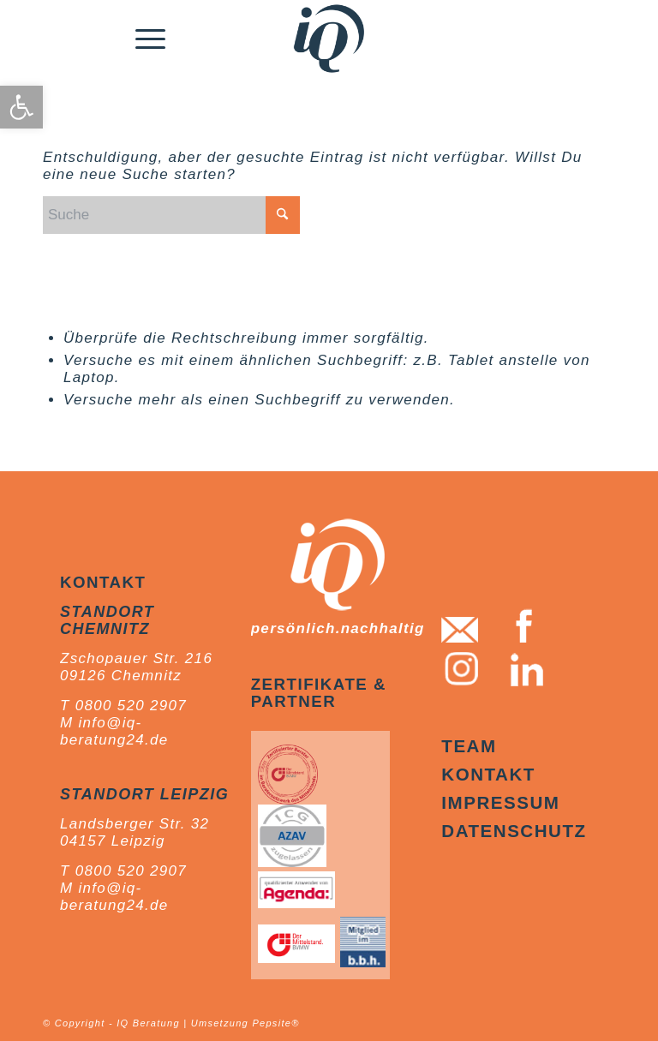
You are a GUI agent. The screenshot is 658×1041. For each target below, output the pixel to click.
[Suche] (171, 215)
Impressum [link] (500, 802)
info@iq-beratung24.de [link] (114, 731)
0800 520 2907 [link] (131, 705)
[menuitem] (150, 38)
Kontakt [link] (488, 774)
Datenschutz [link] (513, 831)
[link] (21, 107)
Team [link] (468, 746)
